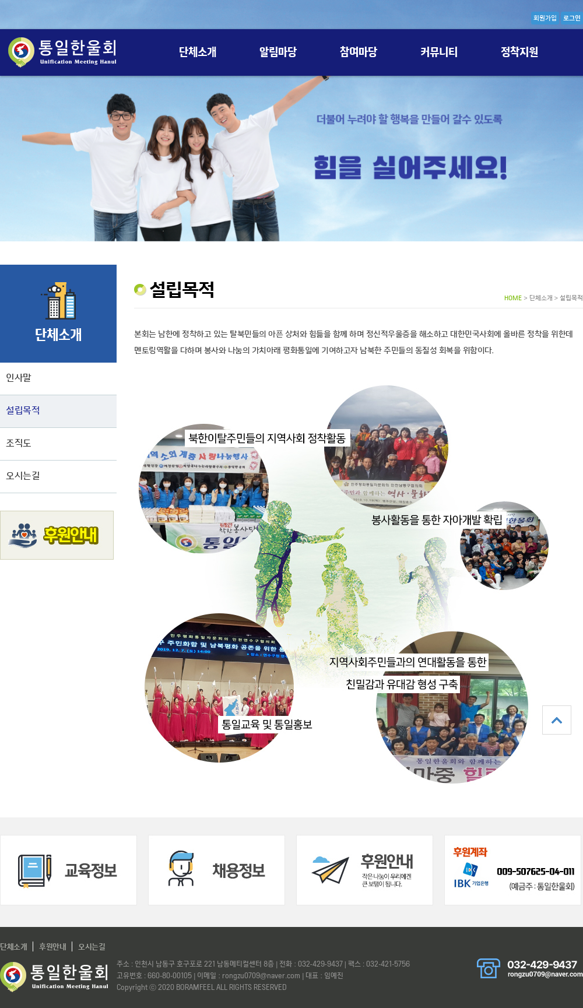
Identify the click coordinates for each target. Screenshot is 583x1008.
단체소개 (198, 51)
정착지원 (520, 51)
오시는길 (23, 475)
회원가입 (545, 18)
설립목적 (23, 410)
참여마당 (359, 51)
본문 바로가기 (0, 0)
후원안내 (52, 946)
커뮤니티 (439, 51)
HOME (513, 298)
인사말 (18, 377)
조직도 (18, 443)
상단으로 (556, 720)
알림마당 (278, 51)
